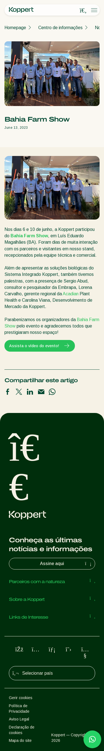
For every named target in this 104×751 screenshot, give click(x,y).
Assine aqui (66, 563)
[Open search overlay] (83, 10)
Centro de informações (60, 27)
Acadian (70, 293)
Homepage (15, 27)
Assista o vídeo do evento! (39, 345)
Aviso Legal (19, 719)
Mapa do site (20, 740)
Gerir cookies (20, 697)
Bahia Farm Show (29, 235)
